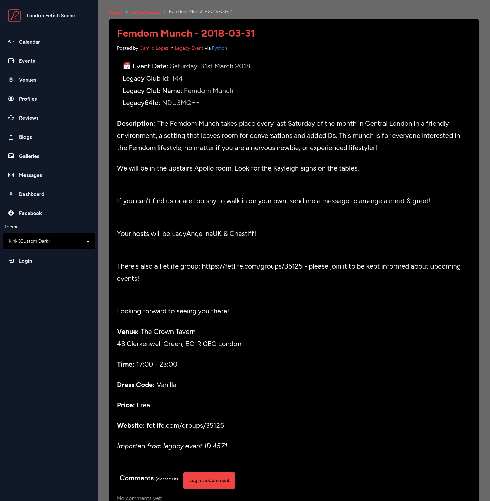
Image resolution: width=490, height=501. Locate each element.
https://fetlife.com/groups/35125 (252, 266)
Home (115, 11)
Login (25, 261)
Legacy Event (146, 11)
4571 (220, 446)
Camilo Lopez (154, 48)
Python (219, 48)
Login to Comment (209, 480)
